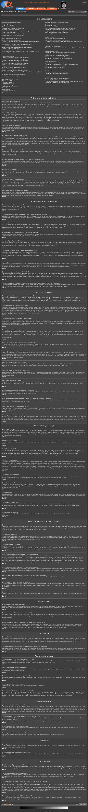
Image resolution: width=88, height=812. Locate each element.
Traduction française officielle (40, 811)
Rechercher (82, 12)
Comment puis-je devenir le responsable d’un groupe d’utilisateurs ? (60, 29)
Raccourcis (5, 11)
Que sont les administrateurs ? (52, 24)
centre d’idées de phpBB (8, 776)
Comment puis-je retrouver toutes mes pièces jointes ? (57, 73)
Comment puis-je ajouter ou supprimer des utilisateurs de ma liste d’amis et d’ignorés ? (64, 47)
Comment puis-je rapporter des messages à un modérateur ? (15, 70)
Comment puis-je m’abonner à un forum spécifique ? (56, 65)
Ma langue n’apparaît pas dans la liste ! (11, 45)
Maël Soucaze (50, 811)
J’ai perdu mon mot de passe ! (8, 32)
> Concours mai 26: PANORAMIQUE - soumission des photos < (36, 2)
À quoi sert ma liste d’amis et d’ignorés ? (54, 46)
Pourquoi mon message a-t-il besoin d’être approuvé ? (14, 74)
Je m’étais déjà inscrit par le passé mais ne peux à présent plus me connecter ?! (20, 31)
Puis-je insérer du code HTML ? (9, 82)
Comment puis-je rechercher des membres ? (55, 56)
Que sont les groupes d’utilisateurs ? (53, 26)
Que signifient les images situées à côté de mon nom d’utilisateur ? (17, 47)
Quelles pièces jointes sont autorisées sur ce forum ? (56, 72)
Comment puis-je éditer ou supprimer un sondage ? (13, 64)
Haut (4, 109)
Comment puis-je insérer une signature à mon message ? (15, 60)
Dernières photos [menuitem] (22, 11)
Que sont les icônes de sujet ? (8, 92)
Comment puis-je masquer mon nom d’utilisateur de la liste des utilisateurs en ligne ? (21, 41)
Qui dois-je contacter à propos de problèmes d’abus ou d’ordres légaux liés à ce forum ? (64, 81)
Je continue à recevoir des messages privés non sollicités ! (58, 40)
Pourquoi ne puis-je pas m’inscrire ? (10, 26)
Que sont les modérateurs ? (51, 25)
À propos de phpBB (68, 768)
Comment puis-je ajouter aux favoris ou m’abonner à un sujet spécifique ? (61, 64)
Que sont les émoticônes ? (8, 83)
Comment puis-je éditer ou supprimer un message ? (13, 59)
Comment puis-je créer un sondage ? (10, 61)
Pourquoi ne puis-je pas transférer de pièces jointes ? (14, 67)
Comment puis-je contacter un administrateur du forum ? (57, 82)
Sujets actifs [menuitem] (13, 11)
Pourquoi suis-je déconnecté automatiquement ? (13, 33)
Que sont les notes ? (6, 89)
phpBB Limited (40, 766)
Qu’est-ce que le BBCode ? (8, 80)
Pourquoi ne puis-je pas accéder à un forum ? (12, 66)
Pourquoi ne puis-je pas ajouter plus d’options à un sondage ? (16, 63)
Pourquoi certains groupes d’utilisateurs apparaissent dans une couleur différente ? (63, 31)
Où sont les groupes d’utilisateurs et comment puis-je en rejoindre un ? (60, 28)
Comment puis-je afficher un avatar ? (10, 48)
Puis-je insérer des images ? (8, 85)
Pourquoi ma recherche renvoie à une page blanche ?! (57, 55)
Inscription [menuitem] (85, 4)
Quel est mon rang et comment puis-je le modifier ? (13, 49)
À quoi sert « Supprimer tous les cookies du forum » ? (14, 35)
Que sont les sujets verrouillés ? (9, 90)
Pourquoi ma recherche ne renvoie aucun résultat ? (56, 54)
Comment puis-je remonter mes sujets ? (11, 75)
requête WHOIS (36, 784)
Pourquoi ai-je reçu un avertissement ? (10, 68)
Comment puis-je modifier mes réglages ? (11, 40)
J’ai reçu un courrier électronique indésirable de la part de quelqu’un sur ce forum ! (63, 41)
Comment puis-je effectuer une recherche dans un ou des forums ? (60, 52)
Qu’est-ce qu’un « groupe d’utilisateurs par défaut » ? (57, 32)
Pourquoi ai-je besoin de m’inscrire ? (10, 24)
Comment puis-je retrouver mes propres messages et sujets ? (58, 58)
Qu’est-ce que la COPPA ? (8, 25)
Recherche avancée (85, 12)
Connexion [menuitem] (84, 2)
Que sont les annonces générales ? (10, 86)
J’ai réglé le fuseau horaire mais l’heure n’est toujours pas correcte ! (17, 44)
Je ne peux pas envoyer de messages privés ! (55, 38)
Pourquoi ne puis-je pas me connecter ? (11, 29)
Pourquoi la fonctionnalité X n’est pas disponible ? (56, 79)
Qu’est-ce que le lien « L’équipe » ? (53, 33)
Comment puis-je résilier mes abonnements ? (55, 67)
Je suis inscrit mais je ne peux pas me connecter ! (13, 28)
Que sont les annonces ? (7, 87)
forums (60, 810)
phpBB (46, 245)
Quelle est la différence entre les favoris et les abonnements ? (58, 63)
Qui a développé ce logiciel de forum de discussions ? (57, 78)
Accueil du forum (8, 804)
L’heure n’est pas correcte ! (8, 42)
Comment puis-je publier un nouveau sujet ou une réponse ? (15, 57)
